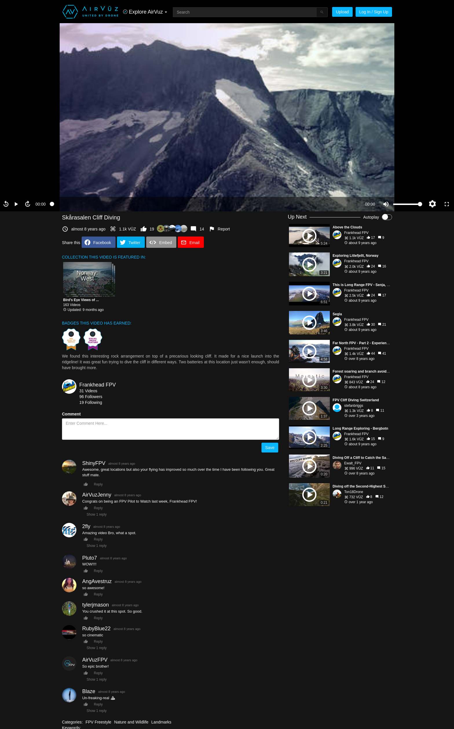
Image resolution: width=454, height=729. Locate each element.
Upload (342, 12)
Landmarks (161, 722)
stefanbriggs (353, 406)
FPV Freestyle (98, 722)
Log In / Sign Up (373, 12)
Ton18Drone (353, 492)
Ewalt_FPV (352, 463)
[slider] (205, 204)
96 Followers (90, 396)
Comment (71, 414)
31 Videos (88, 391)
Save (269, 447)
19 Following (90, 402)
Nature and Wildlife (131, 722)
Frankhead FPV (97, 385)
